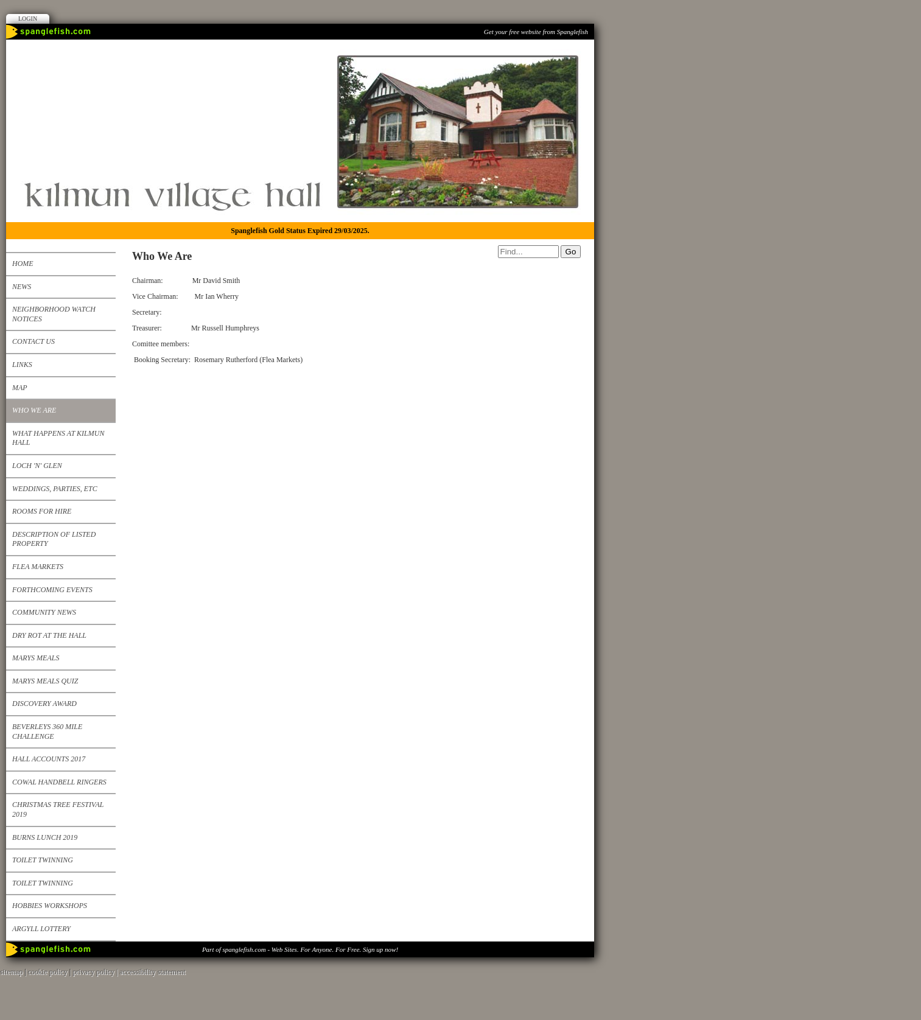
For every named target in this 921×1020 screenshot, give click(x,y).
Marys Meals (35, 658)
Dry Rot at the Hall (49, 635)
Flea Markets (37, 566)
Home (22, 263)
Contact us (33, 341)
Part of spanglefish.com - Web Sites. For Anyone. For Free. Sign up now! (300, 949)
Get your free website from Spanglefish (536, 31)
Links (22, 364)
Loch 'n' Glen (37, 465)
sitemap (11, 972)
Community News (44, 612)
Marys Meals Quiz (45, 681)
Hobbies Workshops (49, 905)
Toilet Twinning (42, 860)
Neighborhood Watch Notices (54, 314)
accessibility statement (153, 972)
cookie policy (48, 972)
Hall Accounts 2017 (48, 759)
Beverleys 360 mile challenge (47, 731)
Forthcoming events (52, 589)
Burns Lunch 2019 (44, 837)
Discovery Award (44, 703)
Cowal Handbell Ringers (59, 782)
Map (19, 387)
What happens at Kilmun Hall (58, 438)
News (21, 286)
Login (27, 18)
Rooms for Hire (41, 511)
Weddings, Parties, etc (54, 488)
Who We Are (34, 410)
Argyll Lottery (41, 928)
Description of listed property (54, 539)
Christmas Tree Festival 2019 (57, 809)
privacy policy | (95, 972)
